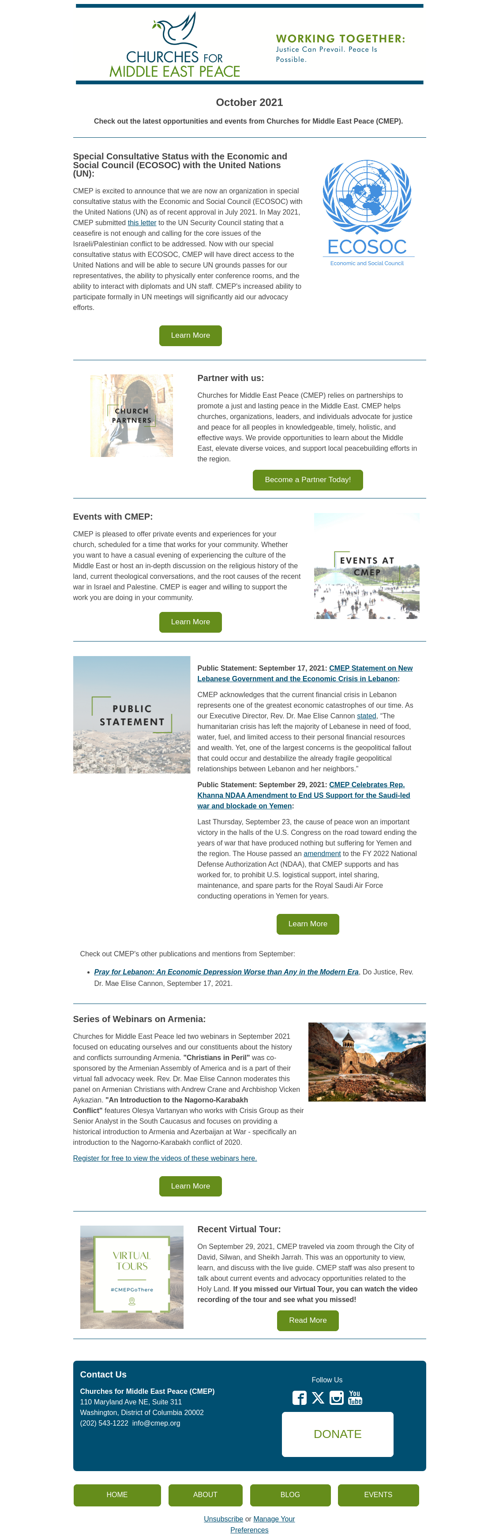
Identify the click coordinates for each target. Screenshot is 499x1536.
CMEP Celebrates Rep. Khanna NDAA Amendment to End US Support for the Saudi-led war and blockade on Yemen (304, 795)
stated (366, 716)
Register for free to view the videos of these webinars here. (165, 1158)
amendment (322, 853)
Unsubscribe (223, 1519)
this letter (142, 222)
